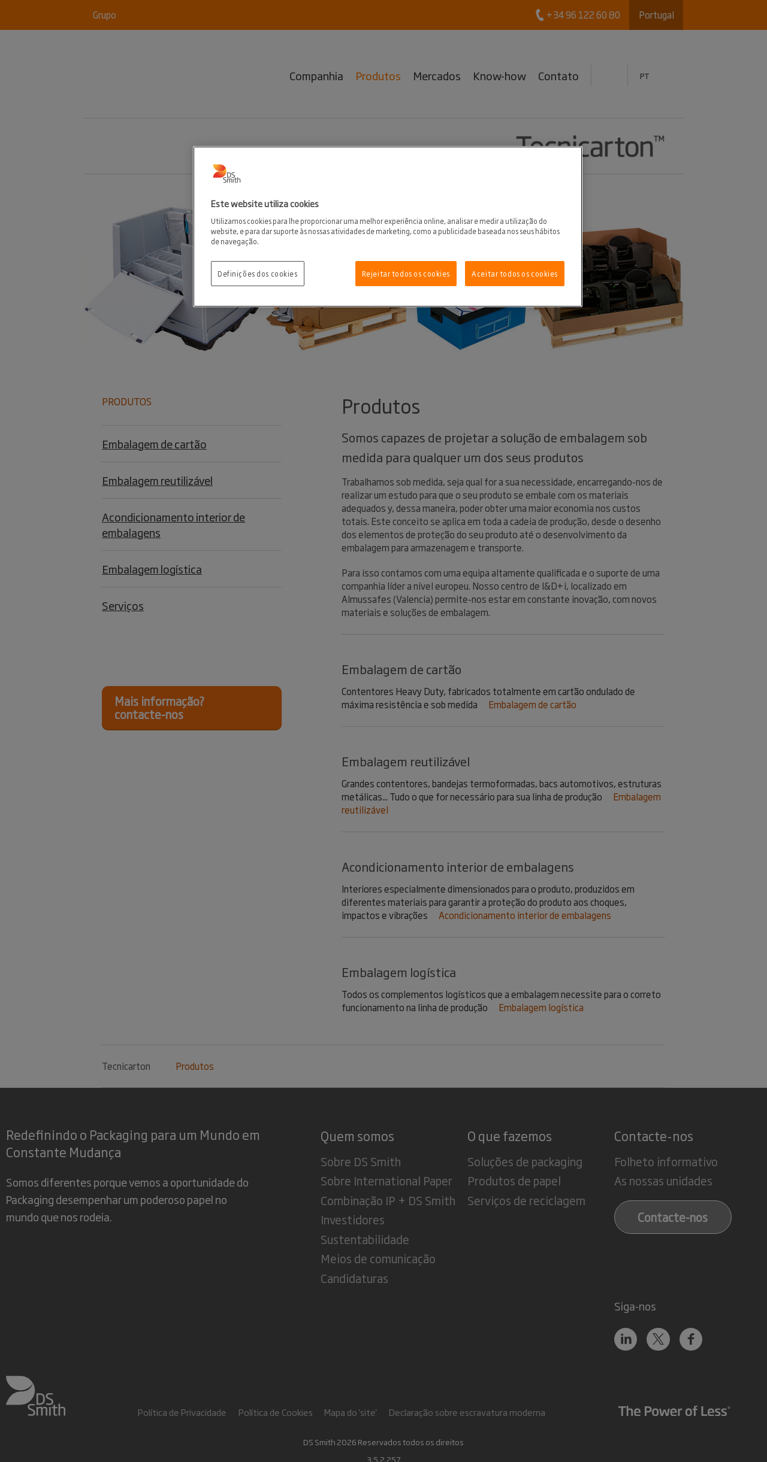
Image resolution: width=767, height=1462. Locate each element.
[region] (387, 226)
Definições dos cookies (258, 273)
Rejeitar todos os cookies (406, 273)
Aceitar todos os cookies (515, 273)
